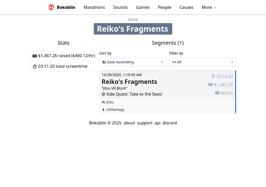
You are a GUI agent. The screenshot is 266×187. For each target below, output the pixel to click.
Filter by (176, 53)
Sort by (105, 53)
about (129, 123)
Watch (224, 93)
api (158, 123)
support (144, 123)
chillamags (115, 109)
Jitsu (110, 101)
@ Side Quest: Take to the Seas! (132, 94)
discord (170, 123)
